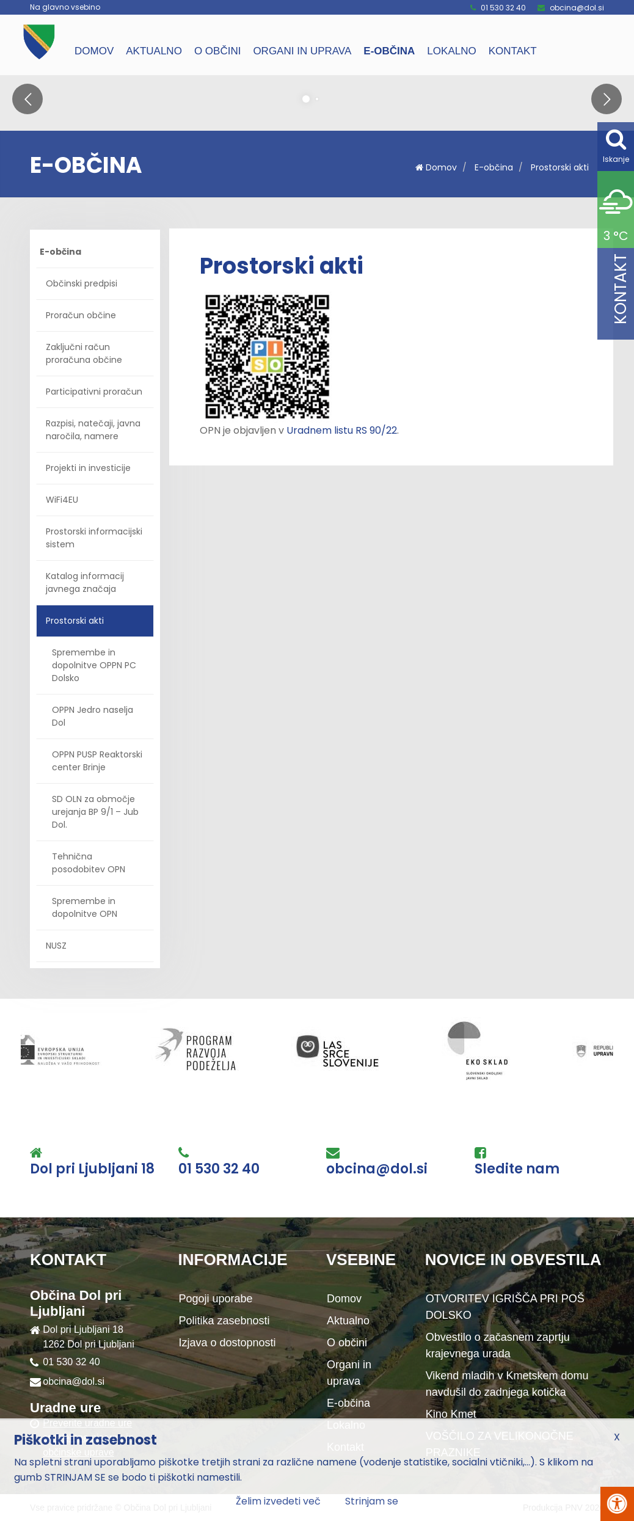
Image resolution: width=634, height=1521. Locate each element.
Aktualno (154, 51)
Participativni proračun (94, 391)
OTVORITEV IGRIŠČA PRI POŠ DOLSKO (505, 1307)
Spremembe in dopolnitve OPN (84, 907)
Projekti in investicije (88, 468)
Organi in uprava (302, 51)
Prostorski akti (560, 167)
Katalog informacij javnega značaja (85, 582)
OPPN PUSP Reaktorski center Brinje (97, 760)
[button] (27, 99)
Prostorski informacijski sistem (94, 537)
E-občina (389, 51)
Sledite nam (517, 1169)
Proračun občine (81, 315)
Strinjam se (371, 1501)
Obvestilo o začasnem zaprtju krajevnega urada (498, 1345)
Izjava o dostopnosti (227, 1343)
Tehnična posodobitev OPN (88, 862)
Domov (94, 51)
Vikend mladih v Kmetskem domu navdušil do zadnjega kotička (507, 1384)
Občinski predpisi (81, 283)
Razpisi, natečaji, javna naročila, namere (93, 429)
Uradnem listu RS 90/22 (341, 430)
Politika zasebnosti (224, 1321)
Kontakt (513, 51)
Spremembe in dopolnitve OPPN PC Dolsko (94, 665)
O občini (217, 51)
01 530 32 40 (503, 7)
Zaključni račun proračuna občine (84, 353)
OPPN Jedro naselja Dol (92, 716)
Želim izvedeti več (278, 1501)
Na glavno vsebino (65, 7)
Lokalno (451, 51)
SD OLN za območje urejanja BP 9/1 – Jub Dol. (95, 812)
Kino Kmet (451, 1414)
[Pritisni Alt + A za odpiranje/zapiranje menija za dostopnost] (617, 1504)
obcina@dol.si (577, 7)
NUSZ (56, 945)
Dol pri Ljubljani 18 (92, 1169)
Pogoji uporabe (216, 1299)
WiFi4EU (62, 500)
